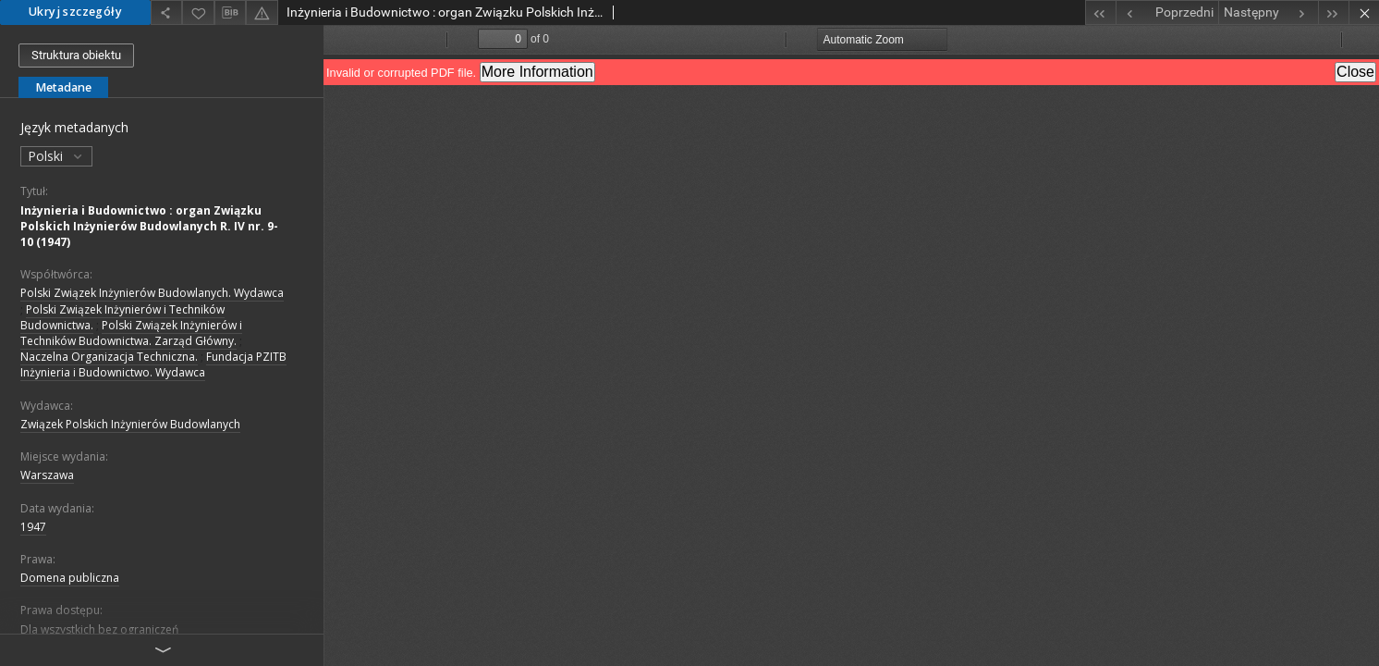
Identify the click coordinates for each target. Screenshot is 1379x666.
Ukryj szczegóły (75, 11)
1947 (33, 527)
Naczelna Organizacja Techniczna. (109, 356)
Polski (56, 156)
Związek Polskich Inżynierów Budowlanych (130, 424)
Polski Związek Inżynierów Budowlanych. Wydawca (152, 293)
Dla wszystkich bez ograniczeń (99, 629)
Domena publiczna (69, 578)
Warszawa (47, 475)
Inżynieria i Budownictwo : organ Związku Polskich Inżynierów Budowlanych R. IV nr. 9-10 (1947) (149, 226)
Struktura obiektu (76, 55)
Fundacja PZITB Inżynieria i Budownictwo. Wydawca (153, 364)
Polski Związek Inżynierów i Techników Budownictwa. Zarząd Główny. (131, 333)
